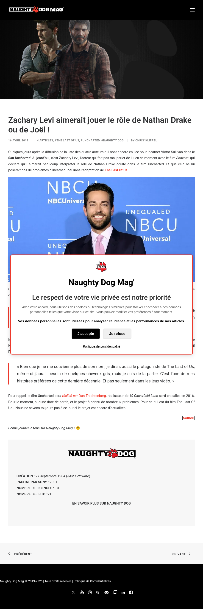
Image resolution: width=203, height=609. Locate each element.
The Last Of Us (116, 170)
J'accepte (86, 334)
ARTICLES (46, 140)
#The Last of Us (67, 140)
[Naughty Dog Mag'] (36, 10)
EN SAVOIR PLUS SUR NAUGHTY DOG (101, 503)
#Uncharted (90, 140)
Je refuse (117, 334)
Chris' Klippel (146, 140)
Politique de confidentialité (101, 346)
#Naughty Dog (112, 140)
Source (188, 418)
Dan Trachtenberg (84, 396)
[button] (192, 10)
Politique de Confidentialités (92, 581)
